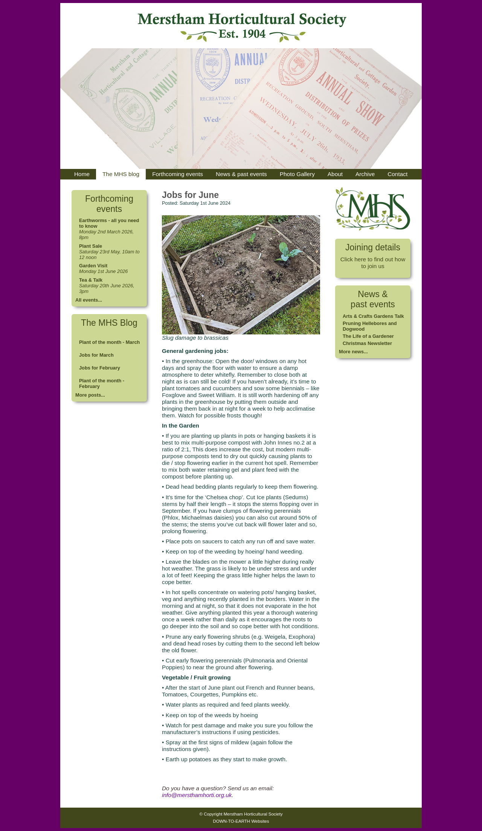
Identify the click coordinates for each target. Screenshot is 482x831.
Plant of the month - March (109, 342)
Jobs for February (99, 368)
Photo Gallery (297, 174)
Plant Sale (90, 246)
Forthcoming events (177, 174)
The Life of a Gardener (368, 336)
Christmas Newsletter (367, 343)
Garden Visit (93, 265)
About (335, 174)
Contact (397, 174)
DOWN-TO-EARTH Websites (241, 821)
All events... (88, 300)
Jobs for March (96, 355)
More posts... (90, 395)
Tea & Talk (90, 280)
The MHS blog (120, 174)
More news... (353, 351)
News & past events (241, 174)
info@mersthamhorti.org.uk (197, 795)
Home (82, 174)
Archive (365, 174)
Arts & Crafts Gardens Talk (373, 316)
